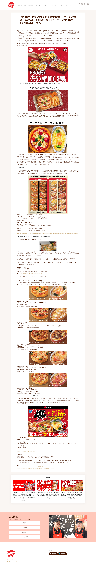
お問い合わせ (71, 5)
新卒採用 (24, 532)
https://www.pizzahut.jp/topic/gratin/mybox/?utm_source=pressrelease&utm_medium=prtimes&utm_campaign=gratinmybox (47, 233)
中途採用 (24, 522)
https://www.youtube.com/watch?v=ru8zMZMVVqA (32, 273)
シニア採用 (24, 527)
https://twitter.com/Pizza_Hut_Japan (26, 451)
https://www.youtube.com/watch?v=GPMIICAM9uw (32, 278)
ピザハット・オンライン (12, 561)
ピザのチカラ (10, 559)
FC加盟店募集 (30, 5)
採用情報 (36, 5)
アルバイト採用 (24, 537)
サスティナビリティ (53, 5)
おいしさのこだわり (43, 5)
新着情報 (20, 5)
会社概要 (24, 5)
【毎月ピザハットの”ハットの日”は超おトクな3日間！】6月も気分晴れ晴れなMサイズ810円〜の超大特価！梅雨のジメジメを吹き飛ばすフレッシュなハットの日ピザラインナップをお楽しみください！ (24, 495)
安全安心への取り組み (63, 5)
